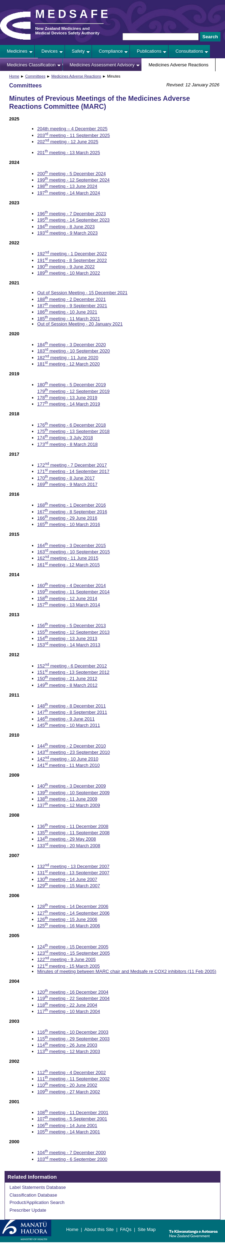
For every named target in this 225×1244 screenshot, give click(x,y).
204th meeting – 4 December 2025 (72, 128)
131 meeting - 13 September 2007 (73, 872)
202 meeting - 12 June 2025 (67, 141)
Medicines (17, 51)
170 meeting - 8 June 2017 (66, 478)
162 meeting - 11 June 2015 (67, 558)
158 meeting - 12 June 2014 (67, 598)
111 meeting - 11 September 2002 (73, 1078)
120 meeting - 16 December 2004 (72, 992)
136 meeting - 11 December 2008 (72, 826)
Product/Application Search (37, 1202)
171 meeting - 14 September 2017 (73, 471)
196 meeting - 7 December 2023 (71, 213)
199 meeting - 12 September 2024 (73, 180)
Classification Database (33, 1195)
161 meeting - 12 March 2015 (68, 564)
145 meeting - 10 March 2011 (68, 725)
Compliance (111, 51)
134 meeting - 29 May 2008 (66, 839)
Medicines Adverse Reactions (178, 64)
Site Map (146, 1229)
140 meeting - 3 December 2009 (71, 786)
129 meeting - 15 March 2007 (68, 885)
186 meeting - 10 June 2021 (67, 312)
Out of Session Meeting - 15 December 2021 (82, 292)
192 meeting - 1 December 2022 (72, 253)
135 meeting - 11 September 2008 (73, 832)
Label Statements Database (37, 1187)
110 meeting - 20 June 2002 (67, 1085)
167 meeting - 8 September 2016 (72, 511)
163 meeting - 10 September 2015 (73, 551)
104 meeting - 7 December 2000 (71, 1152)
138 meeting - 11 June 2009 (67, 799)
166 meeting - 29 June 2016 (67, 518)
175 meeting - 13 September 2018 (73, 431)
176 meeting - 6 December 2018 (71, 425)
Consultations (189, 51)
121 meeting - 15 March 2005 (68, 966)
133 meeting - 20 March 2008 (68, 845)
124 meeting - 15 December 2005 (72, 946)
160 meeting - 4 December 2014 (71, 585)
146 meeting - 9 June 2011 (66, 719)
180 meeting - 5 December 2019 (71, 384)
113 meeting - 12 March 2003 (68, 1051)
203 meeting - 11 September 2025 (73, 135)
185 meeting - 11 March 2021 (68, 318)
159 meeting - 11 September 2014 (73, 591)
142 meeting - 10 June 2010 (67, 759)
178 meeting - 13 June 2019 (67, 397)
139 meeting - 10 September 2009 (73, 792)
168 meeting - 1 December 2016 (71, 505)
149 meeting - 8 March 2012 (67, 685)
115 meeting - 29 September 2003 (73, 1038)
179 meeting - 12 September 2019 (73, 391)
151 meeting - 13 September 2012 (73, 672)
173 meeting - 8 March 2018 (67, 444)
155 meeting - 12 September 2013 (73, 632)
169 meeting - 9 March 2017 (67, 484)
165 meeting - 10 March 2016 (68, 524)
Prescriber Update (27, 1210)
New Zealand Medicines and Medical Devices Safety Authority (67, 30)
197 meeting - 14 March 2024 (68, 193)
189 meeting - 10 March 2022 (68, 273)
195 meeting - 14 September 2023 (73, 220)
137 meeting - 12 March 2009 (68, 805)
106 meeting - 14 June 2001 (67, 1125)
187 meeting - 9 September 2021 (72, 305)
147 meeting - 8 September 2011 (72, 712)
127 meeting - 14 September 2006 (73, 913)
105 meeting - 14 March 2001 (68, 1131)
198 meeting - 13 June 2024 (67, 186)
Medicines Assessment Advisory (102, 64)
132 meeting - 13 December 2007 (73, 866)
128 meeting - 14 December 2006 (72, 906)
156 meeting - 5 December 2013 (71, 625)
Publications (149, 51)
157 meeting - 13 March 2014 (68, 604)
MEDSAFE (73, 14)
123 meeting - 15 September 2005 (73, 953)
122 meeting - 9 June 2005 (66, 959)
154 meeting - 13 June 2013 (67, 638)
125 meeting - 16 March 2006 (68, 925)
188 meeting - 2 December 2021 (71, 299)
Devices (49, 51)
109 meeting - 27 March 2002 (68, 1091)
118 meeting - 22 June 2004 (67, 1005)
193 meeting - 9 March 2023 (67, 233)
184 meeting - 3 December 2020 (71, 344)
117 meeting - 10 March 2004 (68, 1011)
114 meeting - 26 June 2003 (67, 1045)
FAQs (126, 1229)
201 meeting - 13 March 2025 (68, 152)
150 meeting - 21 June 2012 (67, 678)
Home (14, 76)
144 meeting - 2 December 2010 (71, 746)
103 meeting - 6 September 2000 (72, 1159)
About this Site (99, 1229)
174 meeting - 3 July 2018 (65, 437)
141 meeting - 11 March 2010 (68, 765)
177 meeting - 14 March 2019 (68, 404)
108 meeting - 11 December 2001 (72, 1112)
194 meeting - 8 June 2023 (66, 226)
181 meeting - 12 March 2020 (68, 364)
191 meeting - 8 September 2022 (72, 260)
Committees (35, 76)
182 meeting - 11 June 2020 (67, 357)
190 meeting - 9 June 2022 (66, 266)
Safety (78, 51)
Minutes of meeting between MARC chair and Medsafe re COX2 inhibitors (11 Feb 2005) (126, 971)
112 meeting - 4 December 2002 (71, 1072)
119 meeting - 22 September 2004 (73, 998)
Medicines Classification (31, 64)
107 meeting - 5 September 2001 (72, 1118)
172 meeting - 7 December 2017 (72, 465)
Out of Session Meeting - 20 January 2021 (80, 324)
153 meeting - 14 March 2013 (68, 644)
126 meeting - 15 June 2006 (67, 919)
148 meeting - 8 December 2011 (71, 706)
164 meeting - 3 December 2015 (71, 545)
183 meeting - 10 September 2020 (73, 351)
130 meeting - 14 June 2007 (67, 879)
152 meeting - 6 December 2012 (72, 666)
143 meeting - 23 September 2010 (73, 752)
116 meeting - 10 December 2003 (72, 1032)
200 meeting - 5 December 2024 (71, 173)
